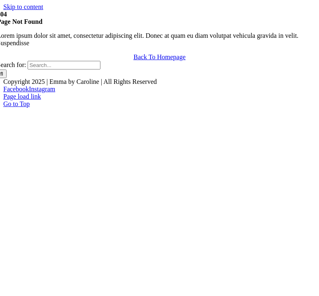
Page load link (22, 96)
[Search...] (64, 65)
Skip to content (23, 6)
